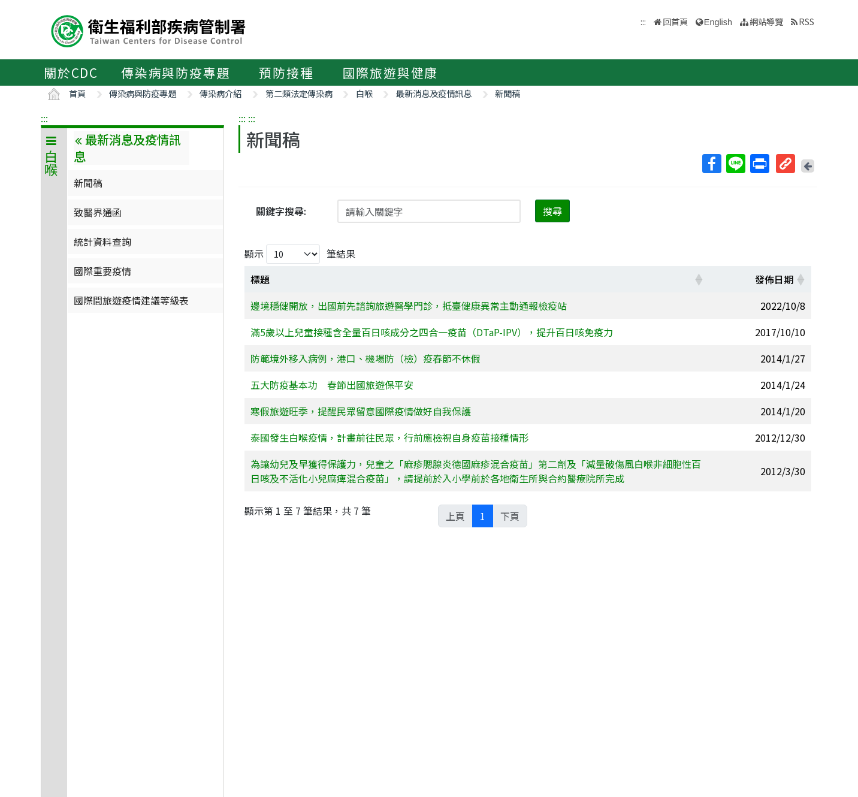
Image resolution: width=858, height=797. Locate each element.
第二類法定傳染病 (299, 93)
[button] (698, 279)
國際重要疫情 (102, 271)
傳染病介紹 (220, 93)
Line (735, 163)
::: (44, 118)
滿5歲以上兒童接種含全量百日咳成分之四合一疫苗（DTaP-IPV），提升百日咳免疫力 (431, 332)
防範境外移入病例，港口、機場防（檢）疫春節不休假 (365, 358)
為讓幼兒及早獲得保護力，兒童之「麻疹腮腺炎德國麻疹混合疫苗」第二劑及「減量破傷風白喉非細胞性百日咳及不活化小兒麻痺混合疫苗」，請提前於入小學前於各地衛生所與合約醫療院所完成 (475, 471)
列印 (759, 163)
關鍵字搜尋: (281, 211)
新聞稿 (507, 93)
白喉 (364, 93)
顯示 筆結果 (299, 254)
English (718, 22)
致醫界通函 (98, 212)
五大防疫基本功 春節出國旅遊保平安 (331, 385)
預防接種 (286, 72)
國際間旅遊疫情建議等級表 (131, 300)
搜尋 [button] (552, 211)
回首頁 (675, 21)
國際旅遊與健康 (391, 72)
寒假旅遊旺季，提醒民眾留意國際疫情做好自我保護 (360, 411)
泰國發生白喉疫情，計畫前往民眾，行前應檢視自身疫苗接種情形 (389, 437)
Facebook (711, 163)
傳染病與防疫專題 (175, 72)
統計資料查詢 (102, 241)
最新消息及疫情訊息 (434, 93)
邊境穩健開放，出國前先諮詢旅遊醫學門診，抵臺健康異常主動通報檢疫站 (408, 305)
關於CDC (71, 72)
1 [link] (482, 516)
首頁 (77, 93)
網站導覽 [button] (766, 21)
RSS (806, 21)
